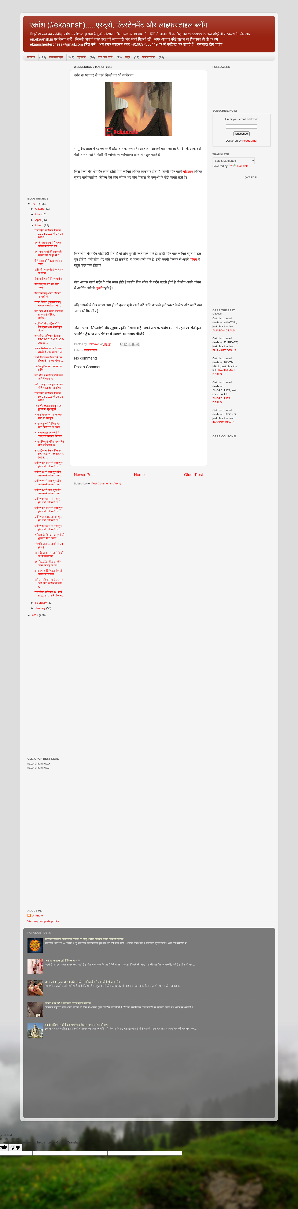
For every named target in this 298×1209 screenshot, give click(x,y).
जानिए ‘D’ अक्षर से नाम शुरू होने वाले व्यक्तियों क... (48, 464)
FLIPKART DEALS (224, 350)
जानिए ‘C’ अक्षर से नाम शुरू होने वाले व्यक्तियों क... (48, 509)
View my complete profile (43, 921)
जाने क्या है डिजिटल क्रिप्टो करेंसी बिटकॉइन (48, 572)
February (41, 602)
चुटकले (81, 57)
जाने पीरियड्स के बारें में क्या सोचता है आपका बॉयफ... (48, 359)
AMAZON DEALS (224, 330)
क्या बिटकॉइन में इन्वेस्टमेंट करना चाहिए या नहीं (47, 563)
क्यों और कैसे (105, 57)
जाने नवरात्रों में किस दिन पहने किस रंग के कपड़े (47, 425)
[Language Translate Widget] (234, 160)
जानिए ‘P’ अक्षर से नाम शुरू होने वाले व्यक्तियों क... (48, 500)
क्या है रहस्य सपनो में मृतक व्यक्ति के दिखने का (47, 244)
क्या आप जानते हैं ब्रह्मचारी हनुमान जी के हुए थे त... (48, 253)
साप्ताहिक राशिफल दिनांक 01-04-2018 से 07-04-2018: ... (49, 234)
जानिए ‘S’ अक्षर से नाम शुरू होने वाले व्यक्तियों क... (48, 527)
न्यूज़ (127, 57)
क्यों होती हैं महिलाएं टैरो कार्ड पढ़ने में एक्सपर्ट (48, 377)
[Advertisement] (138, 212)
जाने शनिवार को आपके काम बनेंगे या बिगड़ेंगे (48, 416)
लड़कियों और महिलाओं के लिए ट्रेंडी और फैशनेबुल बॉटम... (48, 327)
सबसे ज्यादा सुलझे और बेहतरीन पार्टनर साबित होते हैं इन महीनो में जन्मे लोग (82, 981)
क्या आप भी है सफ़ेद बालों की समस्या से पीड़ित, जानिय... (48, 315)
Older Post (193, 474)
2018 (35, 203)
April (38, 220)
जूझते (99, 288)
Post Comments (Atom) (106, 483)
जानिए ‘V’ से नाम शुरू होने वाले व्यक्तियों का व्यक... (48, 482)
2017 (35, 615)
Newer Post (84, 474)
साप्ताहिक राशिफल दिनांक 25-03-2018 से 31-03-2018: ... (49, 339)
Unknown (38, 915)
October (40, 208)
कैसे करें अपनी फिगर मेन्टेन (48, 278)
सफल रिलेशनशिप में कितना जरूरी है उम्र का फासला (48, 350)
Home (139, 474)
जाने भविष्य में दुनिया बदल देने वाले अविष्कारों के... (49, 443)
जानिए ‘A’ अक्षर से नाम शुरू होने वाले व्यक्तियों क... (48, 518)
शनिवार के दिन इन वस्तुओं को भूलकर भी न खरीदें (49, 536)
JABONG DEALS (224, 422)
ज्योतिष (31, 57)
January (40, 608)
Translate (238, 166)
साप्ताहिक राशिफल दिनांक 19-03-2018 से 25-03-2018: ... (49, 397)
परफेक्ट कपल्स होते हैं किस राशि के (62, 960)
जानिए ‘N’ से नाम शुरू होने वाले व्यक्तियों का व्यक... (48, 491)
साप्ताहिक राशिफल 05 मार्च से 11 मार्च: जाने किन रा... (49, 594)
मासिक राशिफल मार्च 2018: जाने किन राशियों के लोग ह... (48, 583)
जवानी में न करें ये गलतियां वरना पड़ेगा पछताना (68, 1003)
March (39, 225)
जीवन (194, 259)
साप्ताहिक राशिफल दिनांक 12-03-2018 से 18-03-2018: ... (49, 454)
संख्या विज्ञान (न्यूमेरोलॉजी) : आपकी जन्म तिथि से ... (48, 304)
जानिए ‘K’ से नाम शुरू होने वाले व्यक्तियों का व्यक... (48, 473)
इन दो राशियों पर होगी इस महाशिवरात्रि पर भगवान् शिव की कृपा (76, 1024)
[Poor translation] (15, 1147)
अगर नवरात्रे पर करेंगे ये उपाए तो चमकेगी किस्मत (48, 434)
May (38, 214)
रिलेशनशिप (148, 57)
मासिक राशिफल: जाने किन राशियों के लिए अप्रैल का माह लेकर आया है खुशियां (84, 939)
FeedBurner (249, 140)
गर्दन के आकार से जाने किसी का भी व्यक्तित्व (48, 554)
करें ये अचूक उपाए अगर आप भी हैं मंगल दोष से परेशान (48, 386)
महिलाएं (188, 171)
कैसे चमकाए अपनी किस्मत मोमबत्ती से (47, 295)
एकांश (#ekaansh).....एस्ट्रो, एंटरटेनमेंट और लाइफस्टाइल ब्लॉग (119, 25)
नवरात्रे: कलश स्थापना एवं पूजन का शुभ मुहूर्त (48, 407)
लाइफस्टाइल (56, 57)
